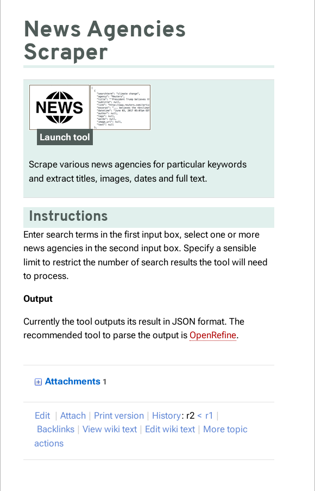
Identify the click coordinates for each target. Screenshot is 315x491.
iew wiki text (110, 429)
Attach (73, 415)
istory (166, 415)
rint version (119, 415)
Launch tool (65, 137)
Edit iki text (170, 429)
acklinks (55, 429)
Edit (43, 415)
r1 (209, 415)
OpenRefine (213, 335)
